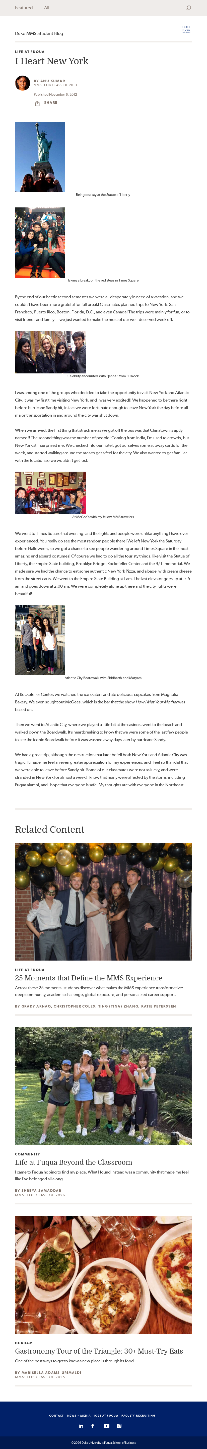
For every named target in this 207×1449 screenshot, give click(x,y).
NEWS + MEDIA (79, 1415)
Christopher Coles (74, 1006)
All (46, 7)
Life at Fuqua (30, 52)
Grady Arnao (36, 1006)
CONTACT (56, 1415)
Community (27, 1154)
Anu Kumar (52, 81)
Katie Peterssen (158, 1006)
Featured (24, 7)
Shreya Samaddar (41, 1191)
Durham (24, 1343)
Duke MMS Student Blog (39, 33)
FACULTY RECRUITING (138, 1415)
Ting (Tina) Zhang (118, 1006)
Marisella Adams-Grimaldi (52, 1373)
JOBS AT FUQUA (106, 1415)
